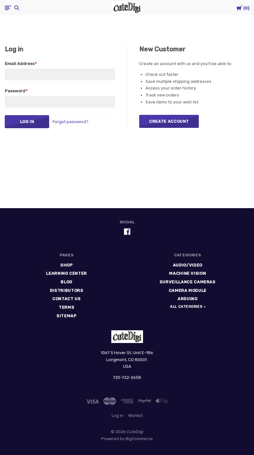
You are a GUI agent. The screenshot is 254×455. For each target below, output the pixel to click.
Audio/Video (187, 265)
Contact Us (66, 298)
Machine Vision (187, 273)
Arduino (188, 298)
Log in (117, 415)
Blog (66, 282)
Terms (66, 307)
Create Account (169, 121)
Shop (66, 265)
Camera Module (187, 290)
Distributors (66, 290)
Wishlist (135, 415)
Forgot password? (70, 121)
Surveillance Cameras (188, 282)
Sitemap (66, 315)
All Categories (186, 307)
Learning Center (66, 273)
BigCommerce (139, 438)
